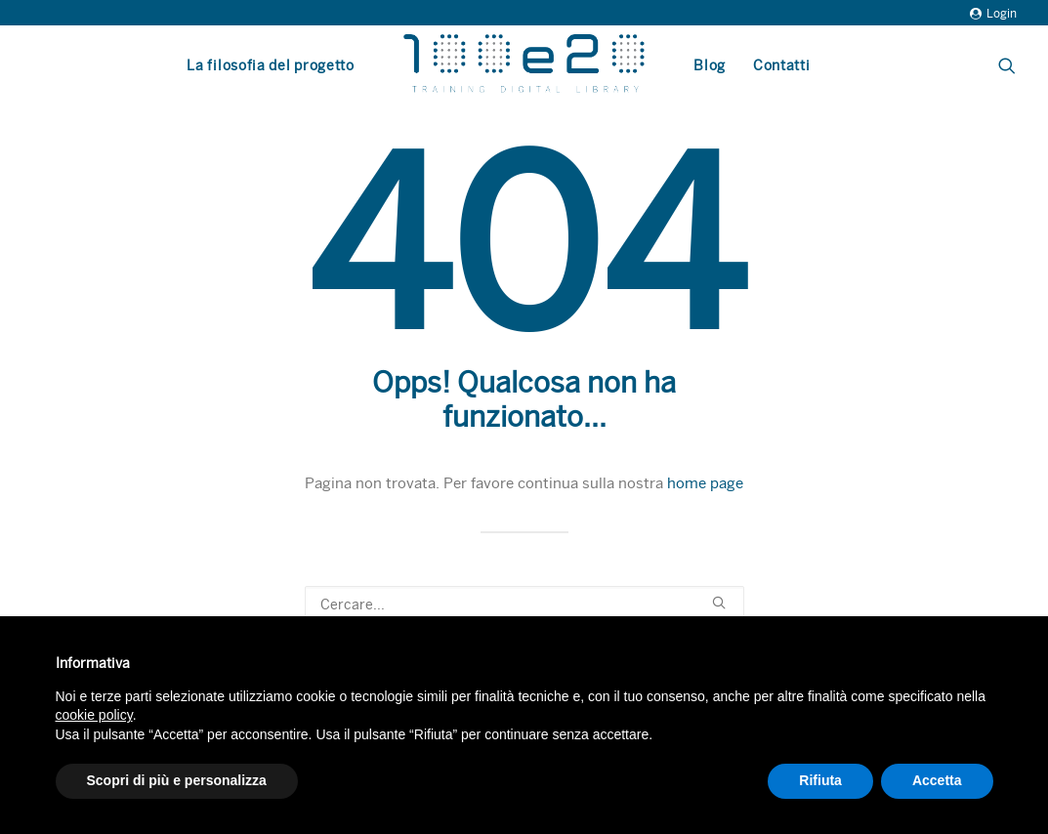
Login (993, 14)
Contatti (782, 65)
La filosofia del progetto (271, 65)
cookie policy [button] (94, 715)
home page (705, 483)
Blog (709, 65)
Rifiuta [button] (820, 780)
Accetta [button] (937, 780)
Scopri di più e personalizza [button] (177, 780)
